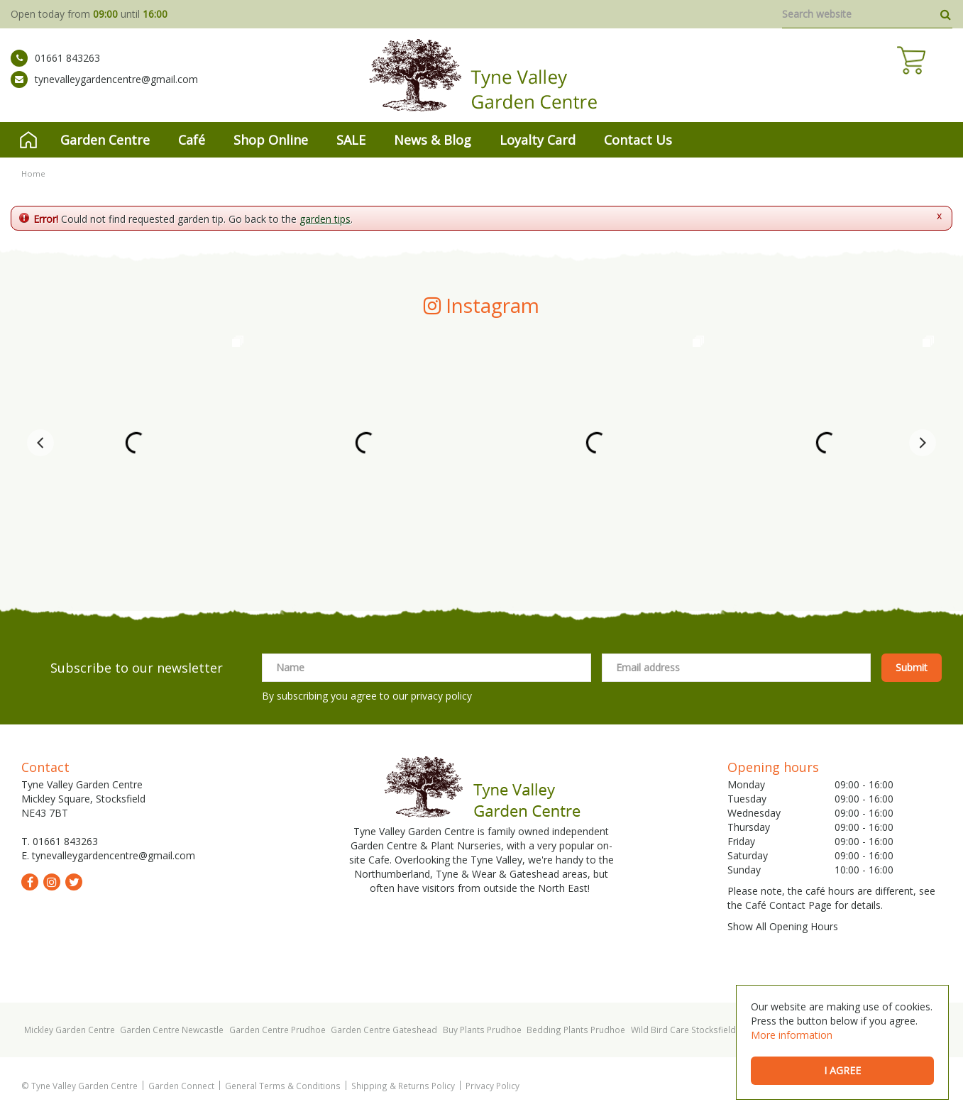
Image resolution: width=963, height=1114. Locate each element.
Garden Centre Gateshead (384, 1029)
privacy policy (441, 695)
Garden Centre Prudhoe (277, 1029)
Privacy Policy (492, 1085)
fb (29, 881)
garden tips (325, 219)
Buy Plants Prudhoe (482, 1029)
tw (73, 881)
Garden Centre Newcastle (172, 1029)
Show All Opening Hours (782, 926)
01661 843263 (55, 67)
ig (51, 881)
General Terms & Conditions (283, 1085)
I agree (842, 1070)
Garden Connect (181, 1085)
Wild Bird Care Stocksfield (683, 1029)
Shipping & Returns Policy (403, 1085)
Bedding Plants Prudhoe (576, 1029)
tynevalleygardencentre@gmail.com (104, 88)
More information (791, 1035)
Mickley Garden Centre (69, 1029)
